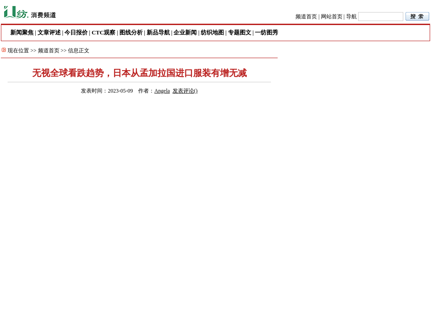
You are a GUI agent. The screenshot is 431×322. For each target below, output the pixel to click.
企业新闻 (185, 32)
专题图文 (239, 32)
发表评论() (185, 91)
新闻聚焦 (22, 32)
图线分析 (131, 32)
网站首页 (331, 16)
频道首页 (306, 16)
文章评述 (49, 32)
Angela (162, 91)
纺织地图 (212, 32)
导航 (351, 16)
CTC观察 (103, 32)
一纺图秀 (266, 32)
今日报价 (76, 32)
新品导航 (158, 32)
